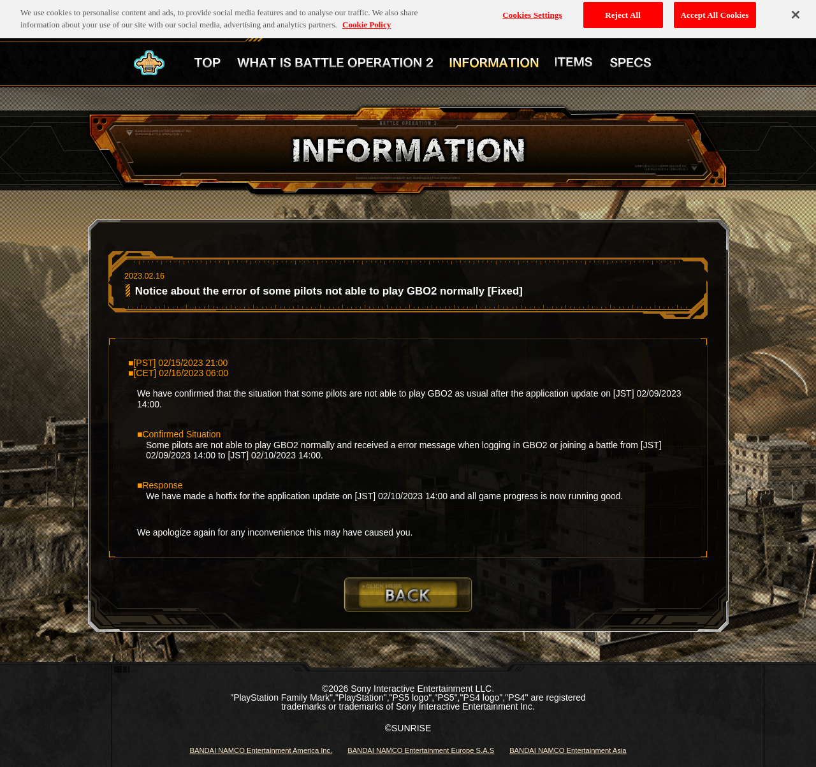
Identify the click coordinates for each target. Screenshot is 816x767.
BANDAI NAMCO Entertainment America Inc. (260, 750)
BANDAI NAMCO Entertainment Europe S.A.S (420, 750)
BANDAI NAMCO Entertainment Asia (567, 750)
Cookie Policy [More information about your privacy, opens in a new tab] (366, 21)
